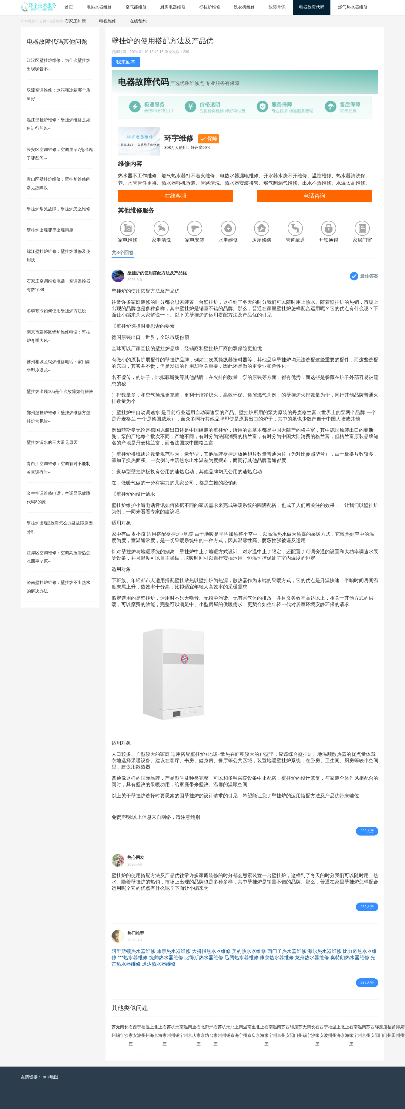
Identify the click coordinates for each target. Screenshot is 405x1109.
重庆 (194, 1031)
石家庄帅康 (75, 20)
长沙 (126, 1031)
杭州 (173, 1031)
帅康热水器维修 (173, 951)
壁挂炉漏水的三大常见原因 (52, 442)
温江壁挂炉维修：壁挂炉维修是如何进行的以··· (58, 124)
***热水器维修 (133, 957)
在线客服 (175, 196)
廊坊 (207, 1031)
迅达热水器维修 (159, 964)
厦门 (296, 1031)
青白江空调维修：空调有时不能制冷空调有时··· (58, 467)
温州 (148, 1031)
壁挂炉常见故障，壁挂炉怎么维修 (58, 208)
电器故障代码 (59, 21)
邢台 (211, 1031)
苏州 (114, 1031)
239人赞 (367, 831)
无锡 (118, 1031)
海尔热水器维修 (324, 951)
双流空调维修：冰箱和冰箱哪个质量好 (58, 94)
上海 (152, 1031)
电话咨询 (314, 196)
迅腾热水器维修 (242, 957)
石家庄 (131, 1035)
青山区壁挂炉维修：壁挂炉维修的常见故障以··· (58, 183)
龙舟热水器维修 (312, 957)
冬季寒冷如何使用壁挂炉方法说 (56, 310)
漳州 (398, 1031)
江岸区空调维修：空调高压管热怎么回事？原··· (58, 557)
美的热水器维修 (249, 951)
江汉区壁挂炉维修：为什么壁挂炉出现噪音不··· (58, 64)
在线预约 (138, 20)
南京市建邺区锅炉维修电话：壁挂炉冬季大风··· (58, 336)
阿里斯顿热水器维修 (133, 951)
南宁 (122, 1031)
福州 (143, 1031)
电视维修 (107, 20)
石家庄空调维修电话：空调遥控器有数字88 (58, 285)
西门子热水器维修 (286, 951)
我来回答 (126, 62)
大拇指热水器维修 (211, 951)
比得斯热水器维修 (203, 957)
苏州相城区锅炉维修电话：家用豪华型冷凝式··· (58, 366)
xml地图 (50, 1076)
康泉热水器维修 (277, 957)
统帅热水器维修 (166, 957)
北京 (156, 1031)
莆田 (394, 1031)
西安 (135, 1031)
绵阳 (292, 1031)
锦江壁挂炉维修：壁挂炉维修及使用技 (58, 255)
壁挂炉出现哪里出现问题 (50, 230)
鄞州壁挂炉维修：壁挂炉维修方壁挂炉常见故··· (58, 417)
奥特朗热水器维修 (349, 957)
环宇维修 (28, 21)
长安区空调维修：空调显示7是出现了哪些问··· (60, 153)
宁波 (139, 1031)
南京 (190, 1031)
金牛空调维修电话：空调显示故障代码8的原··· (58, 497)
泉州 (402, 1031)
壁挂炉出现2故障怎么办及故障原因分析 (60, 527)
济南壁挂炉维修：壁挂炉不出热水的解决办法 (58, 586)
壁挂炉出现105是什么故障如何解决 (60, 391)
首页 (42, 21)
